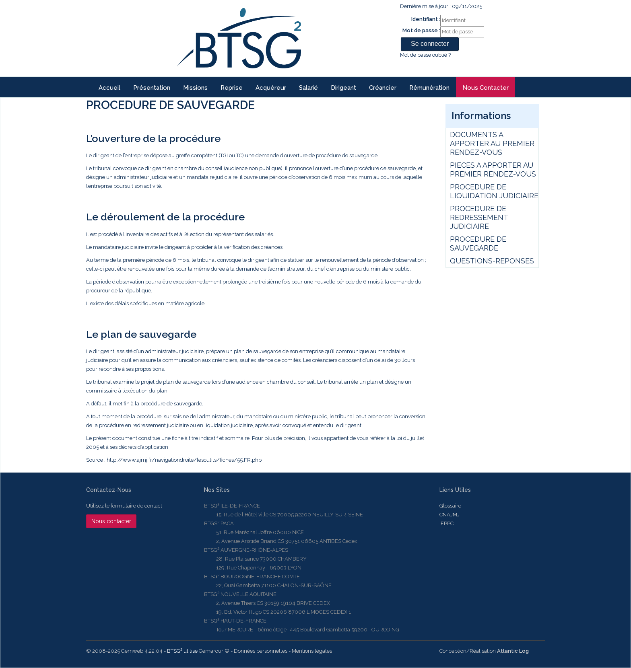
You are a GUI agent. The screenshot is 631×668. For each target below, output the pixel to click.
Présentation (151, 87)
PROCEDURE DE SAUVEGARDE (478, 243)
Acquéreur (271, 87)
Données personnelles (260, 651)
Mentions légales (312, 651)
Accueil (109, 87)
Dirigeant (343, 87)
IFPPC (446, 523)
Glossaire (450, 506)
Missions (195, 87)
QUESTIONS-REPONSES (492, 261)
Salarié (308, 87)
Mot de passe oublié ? (425, 55)
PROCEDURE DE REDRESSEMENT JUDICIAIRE (479, 217)
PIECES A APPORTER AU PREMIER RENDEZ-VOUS (493, 169)
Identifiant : (425, 19)
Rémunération (429, 87)
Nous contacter (485, 87)
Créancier (382, 87)
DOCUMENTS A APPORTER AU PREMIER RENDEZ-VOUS (492, 143)
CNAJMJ (449, 515)
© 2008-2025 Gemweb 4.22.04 (124, 651)
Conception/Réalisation (484, 651)
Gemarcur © (214, 651)
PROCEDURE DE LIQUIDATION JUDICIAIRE (494, 191)
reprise (232, 87)
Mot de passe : (421, 30)
